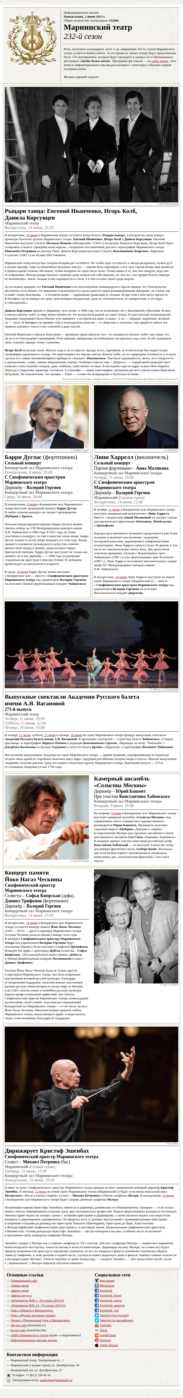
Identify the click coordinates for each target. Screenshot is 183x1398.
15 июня (168, 1195)
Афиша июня (20, 1285)
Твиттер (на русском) (114, 1315)
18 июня (76, 735)
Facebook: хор (109, 1310)
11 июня (114, 509)
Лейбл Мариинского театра (29, 1335)
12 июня (40, 1191)
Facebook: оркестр (112, 1305)
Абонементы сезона (37, 1300)
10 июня (22, 572)
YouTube (105, 1325)
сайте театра (160, 61)
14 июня (31, 235)
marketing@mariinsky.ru (56, 1380)
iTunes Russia (109, 1345)
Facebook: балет (111, 1295)
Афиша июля (20, 1290)
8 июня (31, 504)
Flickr (103, 1330)
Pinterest (105, 1340)
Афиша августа (21, 1295)
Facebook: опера (111, 1300)
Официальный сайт (24, 1280)
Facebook (106, 1290)
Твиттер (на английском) (116, 1320)
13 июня (50, 735)
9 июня (116, 813)
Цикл (32, 1310)
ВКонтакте (107, 1285)
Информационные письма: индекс (34, 1340)
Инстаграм (107, 1280)
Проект (40, 1320)
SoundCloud (108, 1335)
